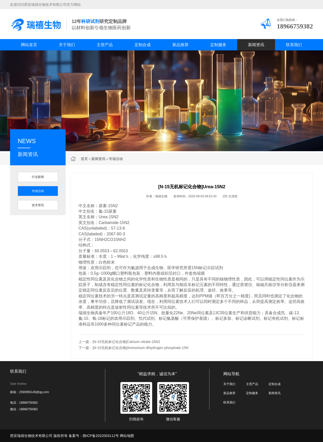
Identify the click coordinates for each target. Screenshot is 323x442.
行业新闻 (38, 177)
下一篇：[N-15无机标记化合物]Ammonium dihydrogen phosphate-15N (133, 348)
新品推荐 (180, 45)
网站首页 (29, 45)
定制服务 (218, 45)
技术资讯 (38, 205)
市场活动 (116, 159)
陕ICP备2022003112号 (101, 436)
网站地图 (127, 436)
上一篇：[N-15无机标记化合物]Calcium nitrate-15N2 (119, 342)
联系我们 (294, 45)
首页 (84, 159)
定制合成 (142, 45)
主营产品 (105, 45)
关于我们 (67, 45)
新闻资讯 (256, 45)
